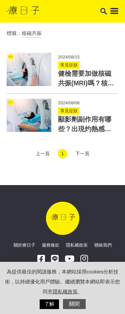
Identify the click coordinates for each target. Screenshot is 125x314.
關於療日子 (24, 245)
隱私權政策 (77, 245)
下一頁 (82, 153)
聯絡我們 (103, 245)
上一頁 (43, 153)
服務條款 (50, 245)
